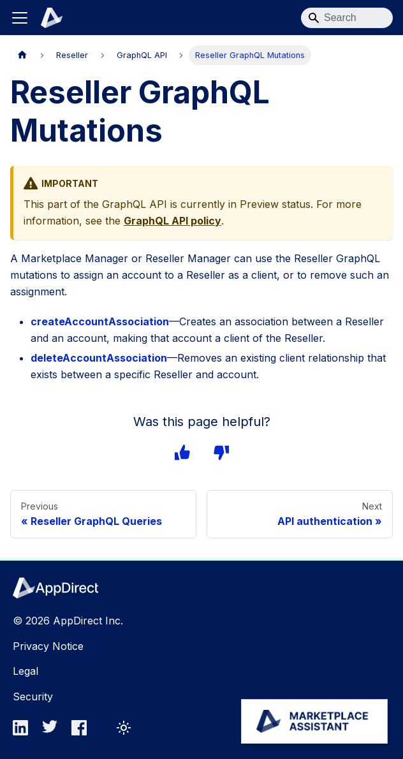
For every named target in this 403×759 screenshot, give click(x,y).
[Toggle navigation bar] (19, 17)
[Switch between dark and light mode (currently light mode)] (124, 728)
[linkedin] (24, 731)
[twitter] (53, 731)
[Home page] (22, 55)
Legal (25, 671)
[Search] (347, 18)
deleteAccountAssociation (97, 358)
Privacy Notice (46, 646)
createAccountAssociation (97, 321)
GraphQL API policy (172, 221)
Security (32, 696)
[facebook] (82, 731)
